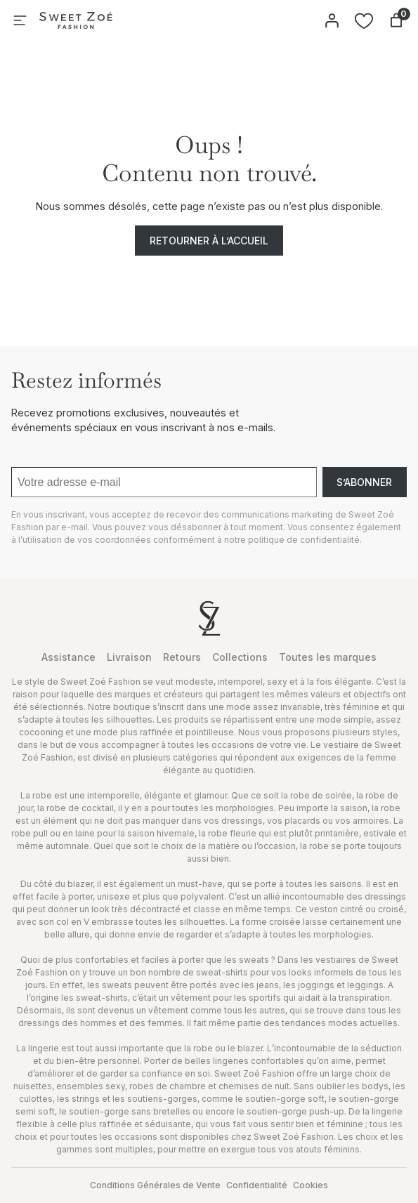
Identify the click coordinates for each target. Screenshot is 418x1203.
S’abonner (364, 482)
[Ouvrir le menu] (19, 20)
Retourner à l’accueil (209, 240)
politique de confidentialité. (305, 539)
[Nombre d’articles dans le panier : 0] (396, 20)
